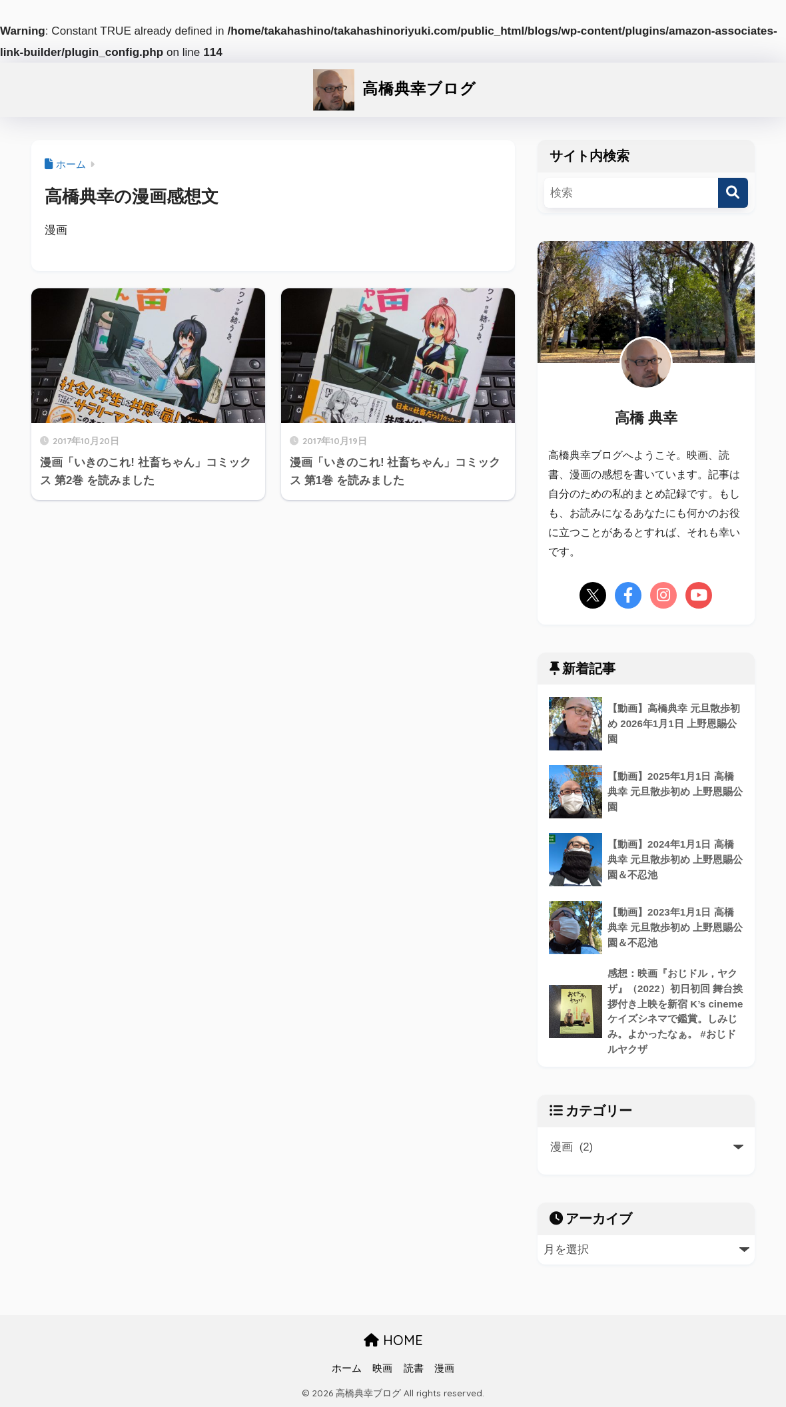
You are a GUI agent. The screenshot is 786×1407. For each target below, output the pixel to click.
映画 (382, 1368)
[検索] (733, 193)
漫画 (444, 1368)
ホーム (347, 1368)
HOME (393, 1340)
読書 (414, 1368)
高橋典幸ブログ (393, 88)
